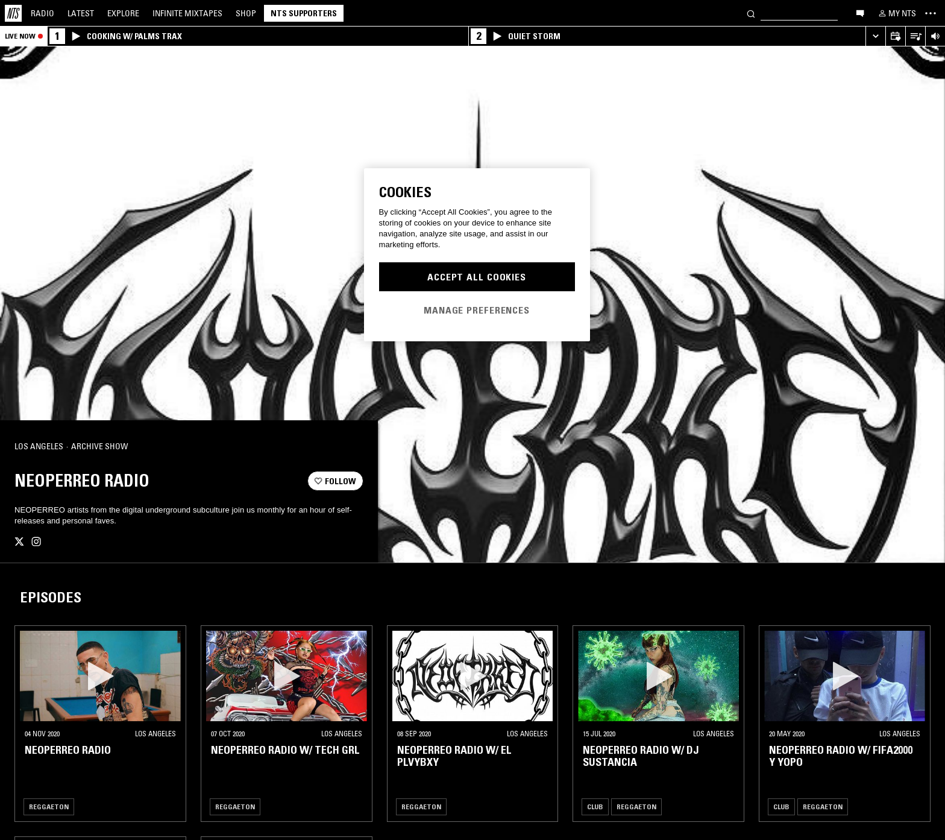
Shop (246, 13)
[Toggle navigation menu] (930, 13)
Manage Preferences (477, 310)
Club (595, 806)
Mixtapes (187, 13)
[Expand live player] (875, 36)
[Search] (751, 13)
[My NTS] (896, 13)
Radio (42, 13)
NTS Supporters (304, 13)
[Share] (348, 446)
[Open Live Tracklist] (915, 36)
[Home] (13, 13)
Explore (123, 13)
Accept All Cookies (476, 277)
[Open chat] (860, 13)
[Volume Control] (935, 36)
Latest (81, 13)
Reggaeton (49, 806)
